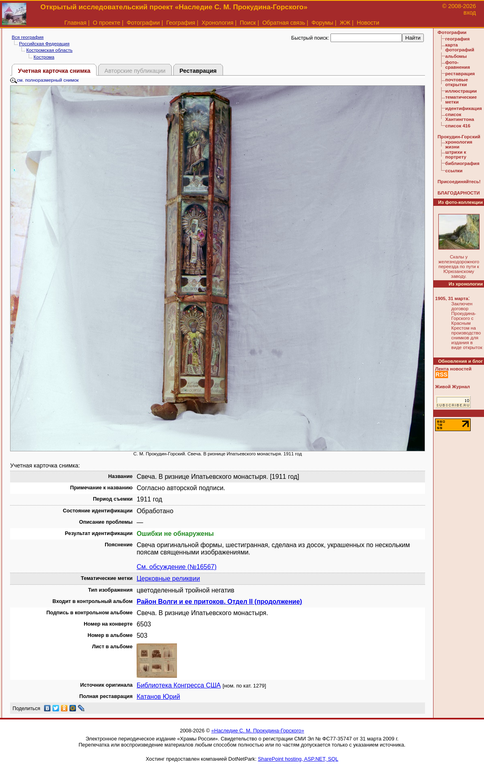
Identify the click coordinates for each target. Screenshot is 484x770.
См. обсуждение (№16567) (177, 566)
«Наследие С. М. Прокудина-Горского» (257, 731)
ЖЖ (345, 22)
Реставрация (198, 71)
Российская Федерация (44, 43)
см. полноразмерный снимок (44, 80)
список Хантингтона (459, 117)
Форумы (322, 22)
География (180, 22)
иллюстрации (461, 91)
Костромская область (49, 50)
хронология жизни (458, 144)
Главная (75, 22)
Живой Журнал (452, 386)
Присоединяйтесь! (459, 181)
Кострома (44, 57)
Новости (368, 22)
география (457, 38)
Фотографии (143, 22)
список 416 (457, 125)
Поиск (248, 22)
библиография (462, 163)
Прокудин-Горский (459, 136)
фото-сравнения (457, 65)
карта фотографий (459, 47)
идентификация (463, 108)
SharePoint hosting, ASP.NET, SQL (298, 759)
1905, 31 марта (451, 298)
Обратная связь (283, 22)
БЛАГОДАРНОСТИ (459, 192)
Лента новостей (453, 368)
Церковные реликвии (168, 578)
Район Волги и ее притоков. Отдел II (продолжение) (219, 601)
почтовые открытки (456, 82)
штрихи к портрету (455, 154)
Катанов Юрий (158, 696)
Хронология (218, 22)
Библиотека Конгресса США (179, 685)
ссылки (454, 170)
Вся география (28, 37)
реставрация (460, 73)
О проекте (106, 22)
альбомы (456, 56)
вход (469, 12)
